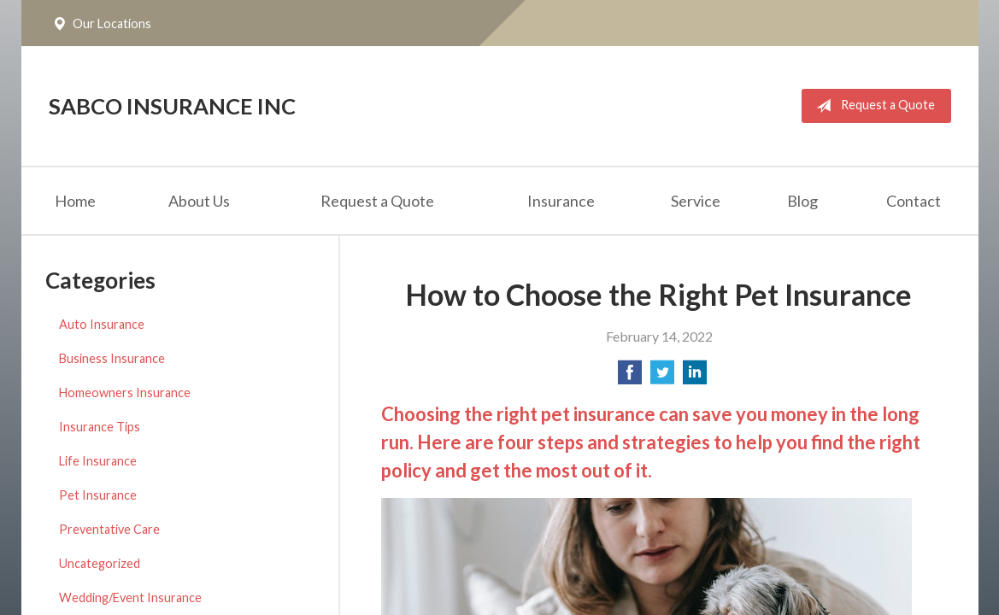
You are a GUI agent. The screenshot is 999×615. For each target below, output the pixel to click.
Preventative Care (109, 529)
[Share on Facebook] (630, 377)
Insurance (561, 200)
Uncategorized (99, 563)
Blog (802, 200)
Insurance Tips (99, 426)
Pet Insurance (98, 495)
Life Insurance (98, 461)
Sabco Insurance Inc (172, 106)
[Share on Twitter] (662, 377)
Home (75, 200)
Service (695, 200)
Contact (913, 200)
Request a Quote (872, 106)
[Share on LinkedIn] (695, 377)
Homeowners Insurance (125, 392)
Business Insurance (112, 358)
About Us (199, 200)
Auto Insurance (101, 324)
